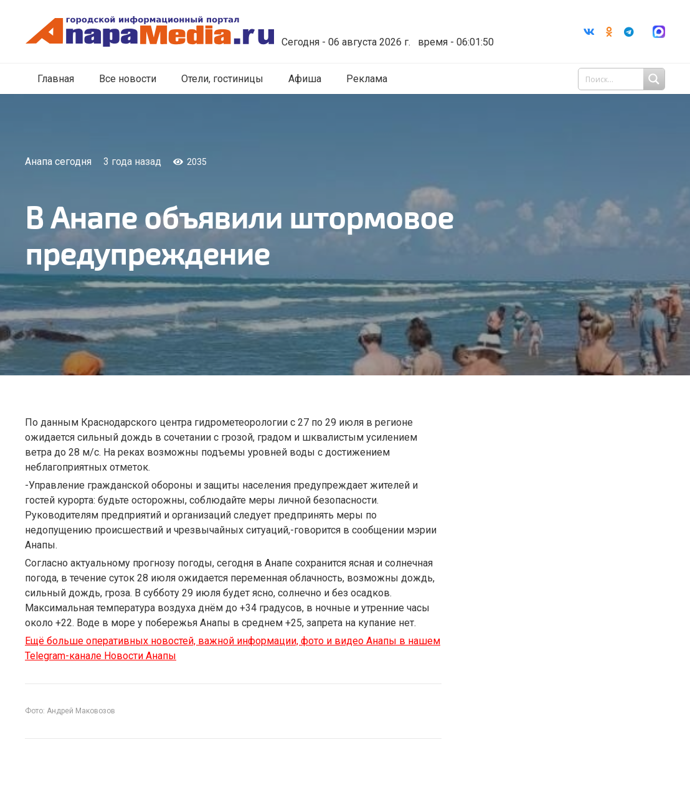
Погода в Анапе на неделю (397, 21)
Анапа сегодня (58, 161)
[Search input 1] (622, 79)
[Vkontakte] (589, 32)
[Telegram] (629, 32)
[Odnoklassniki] (609, 32)
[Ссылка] (164, 32)
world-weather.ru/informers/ (397, 33)
